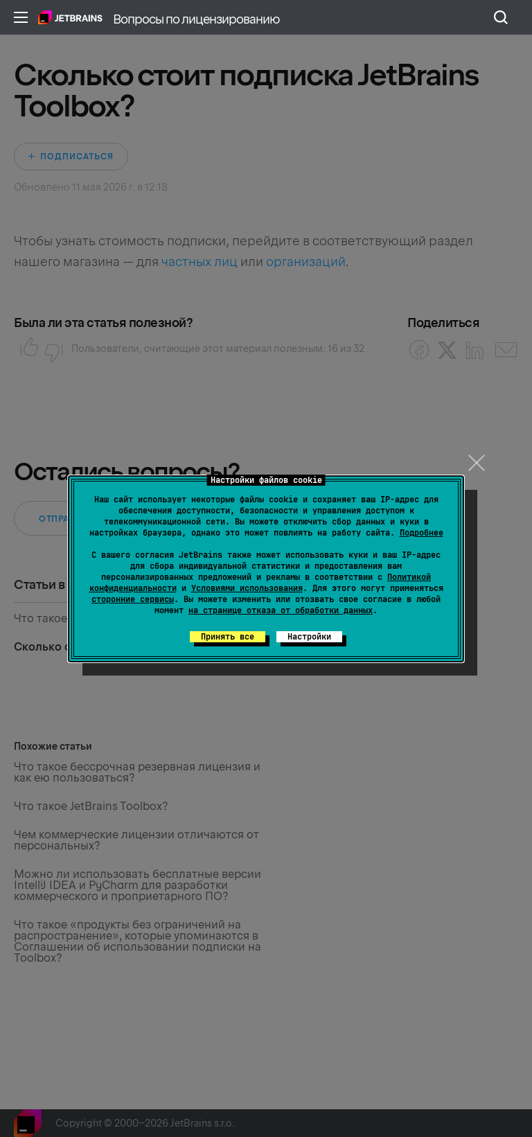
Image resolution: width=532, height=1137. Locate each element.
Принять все (227, 636)
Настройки (309, 636)
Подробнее (421, 532)
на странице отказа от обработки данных (280, 610)
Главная (70, 17)
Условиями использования (247, 588)
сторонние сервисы (132, 599)
